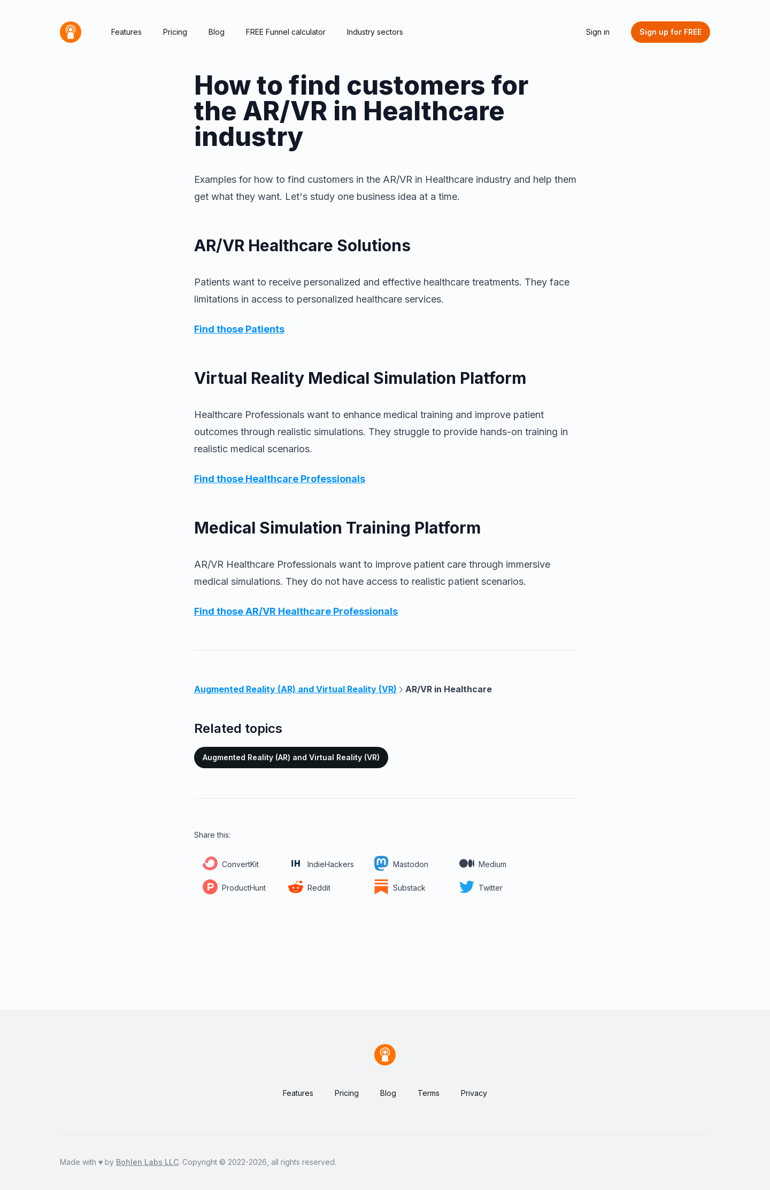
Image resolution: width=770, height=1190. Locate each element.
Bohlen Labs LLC (147, 1161)
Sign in (598, 31)
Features (126, 31)
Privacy (474, 1093)
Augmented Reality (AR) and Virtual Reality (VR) (291, 757)
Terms (429, 1093)
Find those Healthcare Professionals (279, 478)
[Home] (70, 32)
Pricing (175, 31)
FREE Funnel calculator (286, 31)
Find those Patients (239, 329)
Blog (217, 31)
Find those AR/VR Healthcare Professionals (296, 611)
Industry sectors (375, 31)
